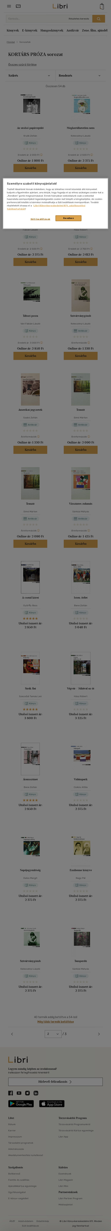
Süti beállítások (40, 219)
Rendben (68, 218)
